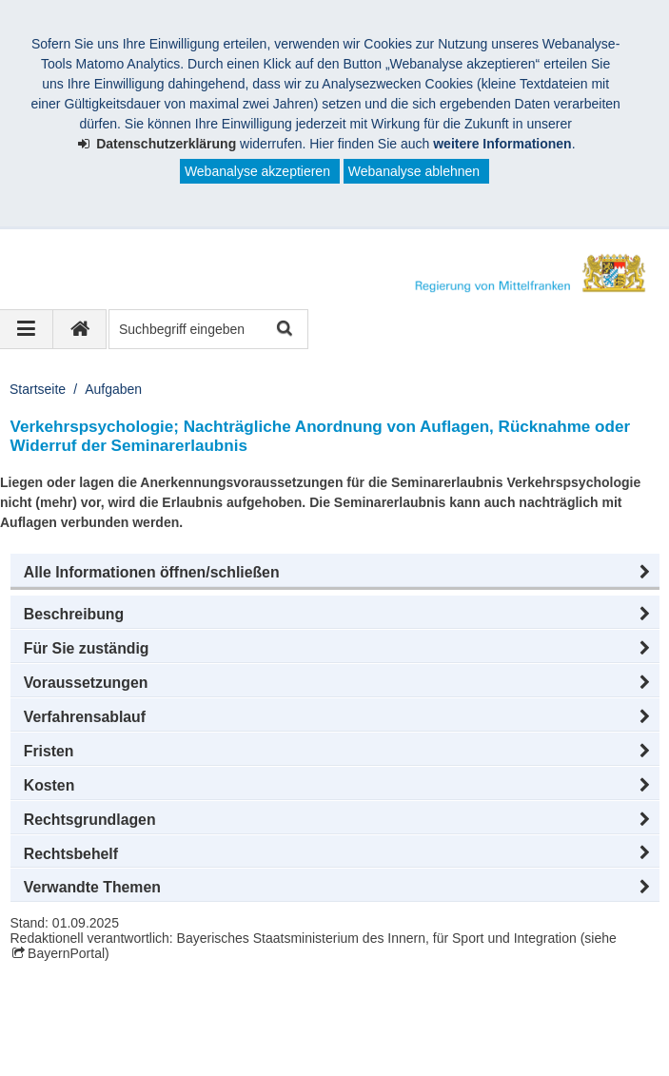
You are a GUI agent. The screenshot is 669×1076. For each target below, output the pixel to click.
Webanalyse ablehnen (414, 171)
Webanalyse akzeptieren (257, 171)
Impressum (65, 1026)
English (532, 1026)
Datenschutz (166, 1026)
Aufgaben (113, 389)
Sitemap (335, 1026)
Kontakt (257, 1026)
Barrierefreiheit (435, 1026)
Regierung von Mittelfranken (129, 1006)
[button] (334, 573)
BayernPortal (66, 953)
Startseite (38, 389)
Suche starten (283, 329)
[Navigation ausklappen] (26, 329)
